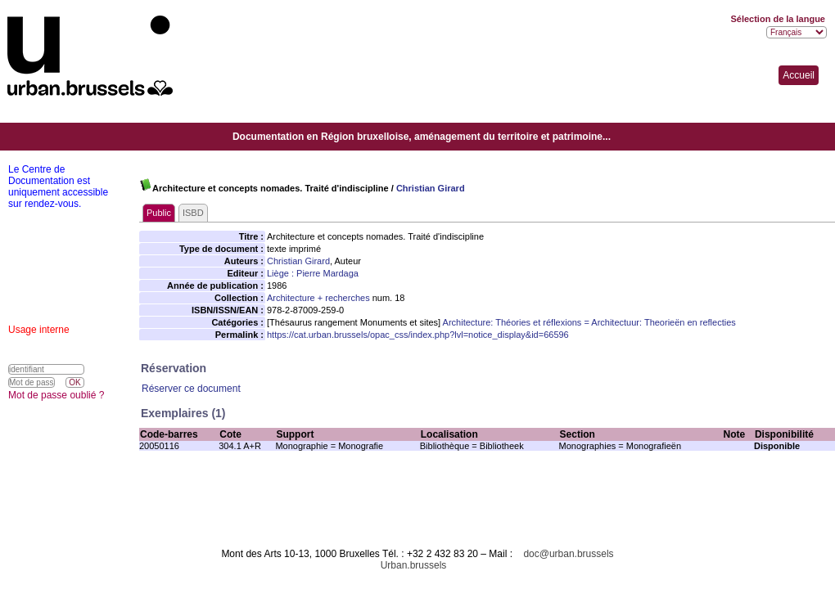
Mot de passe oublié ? (56, 395)
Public (159, 213)
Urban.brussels (414, 565)
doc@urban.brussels (568, 554)
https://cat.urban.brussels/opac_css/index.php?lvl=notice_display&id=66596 (418, 334)
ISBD (193, 213)
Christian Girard (430, 188)
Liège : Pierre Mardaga (313, 273)
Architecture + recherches (318, 298)
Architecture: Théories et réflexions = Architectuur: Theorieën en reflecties (589, 322)
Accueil (799, 75)
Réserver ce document (191, 388)
